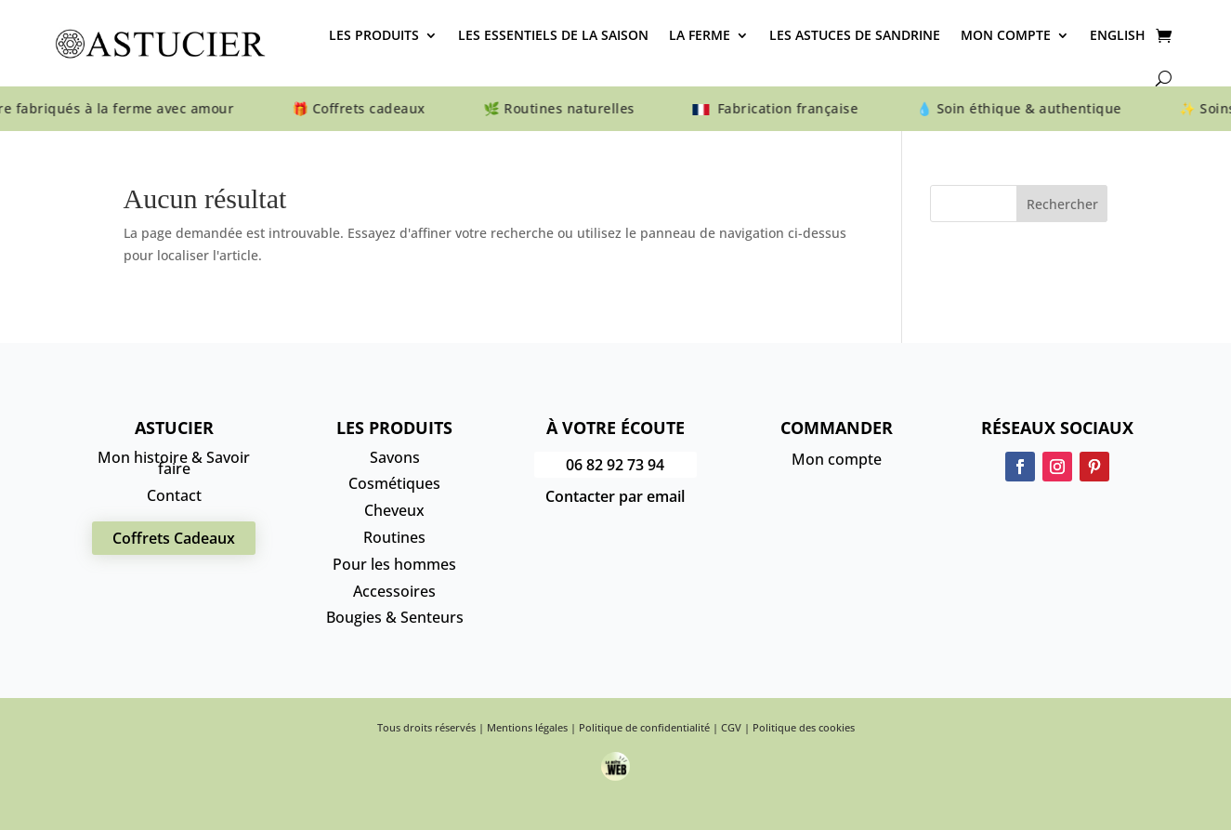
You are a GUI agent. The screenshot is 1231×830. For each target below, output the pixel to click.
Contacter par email (615, 496)
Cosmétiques (394, 483)
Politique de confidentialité (644, 727)
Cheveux (394, 510)
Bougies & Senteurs (395, 617)
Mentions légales (527, 727)
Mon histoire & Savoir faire (174, 463)
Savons (395, 457)
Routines (394, 537)
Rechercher (1062, 204)
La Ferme (699, 35)
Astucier (174, 427)
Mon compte (1006, 35)
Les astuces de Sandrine (854, 35)
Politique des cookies (804, 727)
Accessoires (394, 591)
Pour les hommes (394, 564)
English (1118, 35)
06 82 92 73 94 (615, 465)
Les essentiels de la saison (553, 35)
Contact (174, 495)
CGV (731, 727)
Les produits (374, 35)
